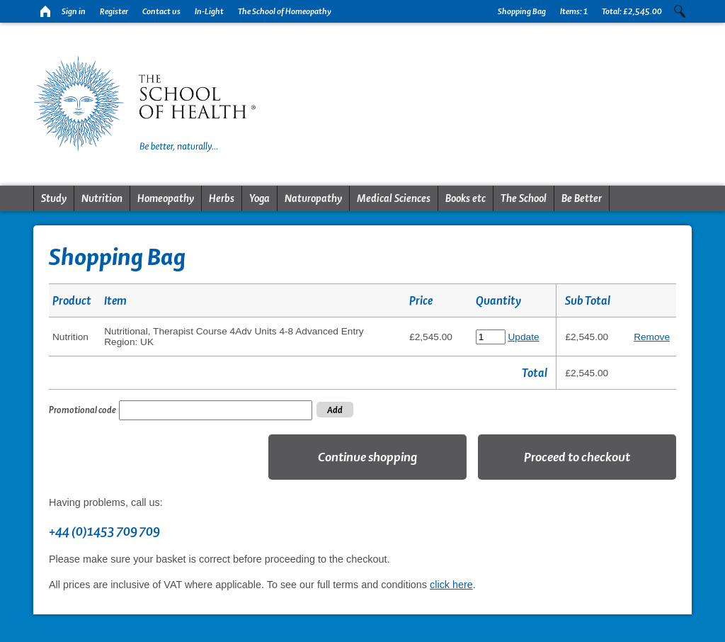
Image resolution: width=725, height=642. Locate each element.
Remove (652, 337)
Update (524, 337)
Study (54, 198)
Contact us (161, 11)
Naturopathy (313, 198)
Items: (574, 11)
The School (524, 198)
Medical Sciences (393, 198)
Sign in (74, 11)
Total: (632, 11)
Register (114, 11)
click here (451, 584)
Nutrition (101, 198)
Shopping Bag (522, 11)
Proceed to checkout (577, 457)
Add (335, 409)
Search (679, 11)
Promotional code (82, 409)
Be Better (581, 198)
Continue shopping (367, 457)
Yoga (259, 198)
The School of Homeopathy (284, 11)
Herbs (221, 198)
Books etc (465, 198)
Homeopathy (165, 198)
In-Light (209, 11)
